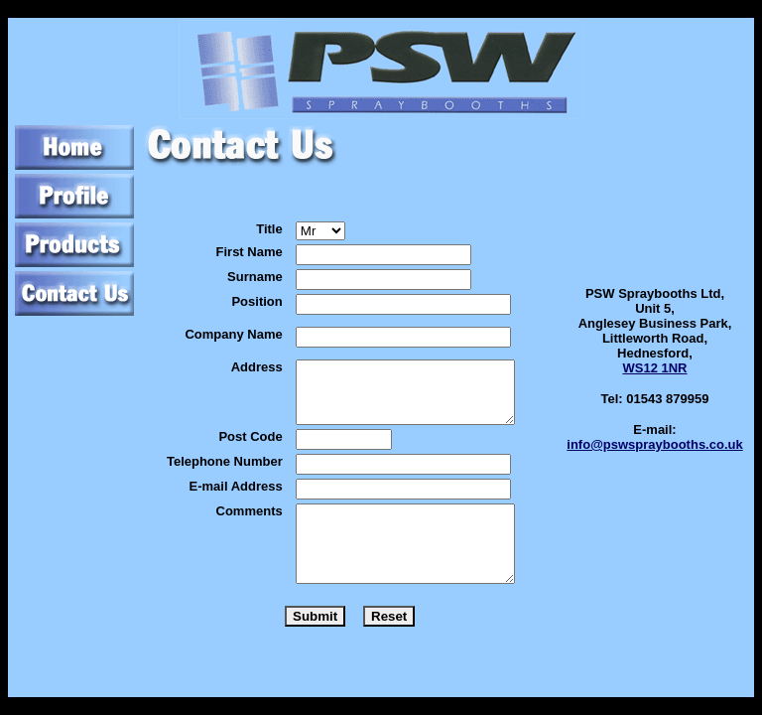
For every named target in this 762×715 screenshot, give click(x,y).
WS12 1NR (654, 367)
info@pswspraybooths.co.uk (654, 444)
